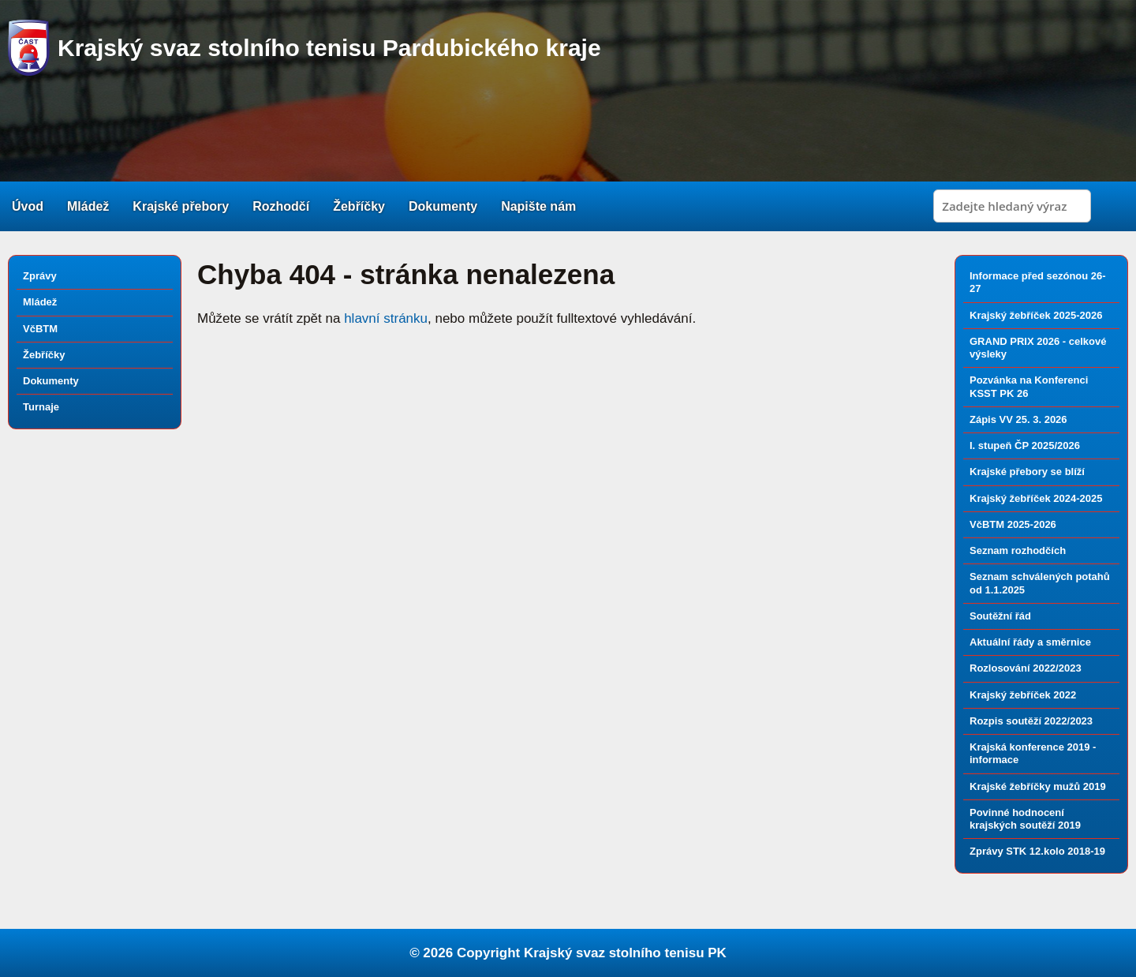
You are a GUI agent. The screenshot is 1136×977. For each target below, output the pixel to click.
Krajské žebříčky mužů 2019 (1038, 786)
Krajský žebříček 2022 (1023, 695)
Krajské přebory (181, 206)
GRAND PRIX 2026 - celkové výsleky (1038, 347)
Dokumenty (443, 206)
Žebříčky (359, 206)
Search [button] (1111, 206)
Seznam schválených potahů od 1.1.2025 (1040, 583)
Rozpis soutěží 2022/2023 (1031, 721)
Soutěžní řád (1000, 616)
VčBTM (40, 329)
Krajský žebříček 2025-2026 (1036, 315)
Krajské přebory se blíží (1027, 471)
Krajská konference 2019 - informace (1033, 753)
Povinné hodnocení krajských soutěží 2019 (1025, 819)
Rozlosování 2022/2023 (1026, 668)
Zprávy (40, 276)
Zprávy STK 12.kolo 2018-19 (1037, 851)
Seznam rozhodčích (1018, 550)
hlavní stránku (386, 318)
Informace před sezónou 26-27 (1038, 282)
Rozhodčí (280, 206)
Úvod (27, 206)
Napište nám (538, 206)
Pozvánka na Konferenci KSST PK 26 (1029, 386)
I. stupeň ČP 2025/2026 (1025, 445)
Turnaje (41, 407)
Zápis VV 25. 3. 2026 (1018, 419)
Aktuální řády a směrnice (1030, 642)
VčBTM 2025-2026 (1013, 524)
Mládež (88, 206)
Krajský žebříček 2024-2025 (1036, 498)
